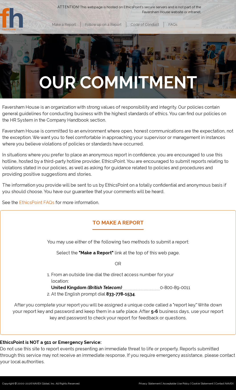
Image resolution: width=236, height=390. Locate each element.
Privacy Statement (150, 383)
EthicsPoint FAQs (36, 202)
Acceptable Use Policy (176, 383)
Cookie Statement (202, 383)
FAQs (172, 24)
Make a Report (64, 24)
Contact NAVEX (224, 383)
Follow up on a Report (103, 24)
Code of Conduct (145, 24)
